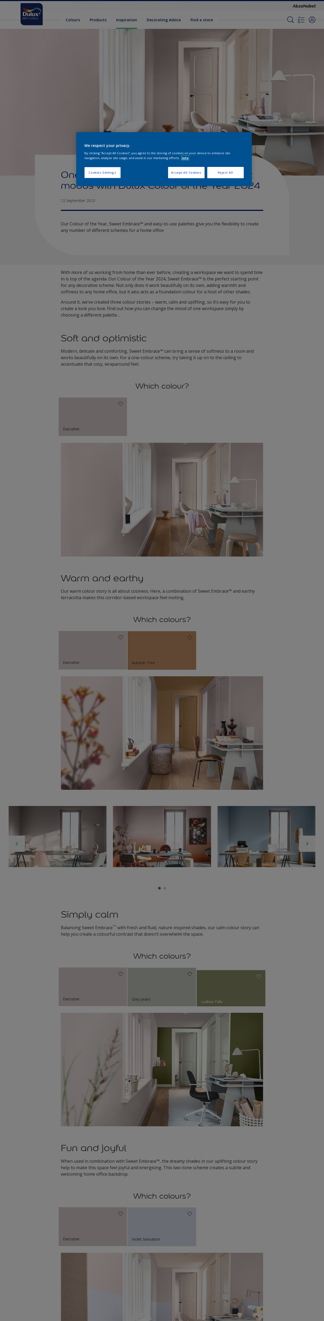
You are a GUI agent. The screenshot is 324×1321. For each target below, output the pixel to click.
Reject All (225, 172)
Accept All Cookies (186, 172)
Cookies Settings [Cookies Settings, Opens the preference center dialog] (102, 172)
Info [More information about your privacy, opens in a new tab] (185, 158)
